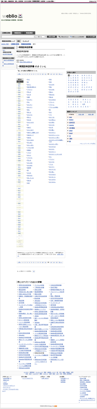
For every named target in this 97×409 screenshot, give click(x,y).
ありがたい (52, 132)
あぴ (19, 226)
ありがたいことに (54, 135)
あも (19, 156)
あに (19, 128)
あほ (19, 145)
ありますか (52, 179)
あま (19, 147)
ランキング (26, 41)
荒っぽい (29, 142)
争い (28, 102)
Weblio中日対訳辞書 (25, 357)
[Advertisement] (70, 17)
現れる (51, 97)
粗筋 (28, 97)
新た (28, 110)
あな (19, 126)
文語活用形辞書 (23, 287)
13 (51, 74)
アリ (50, 115)
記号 (83, 104)
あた (19, 115)
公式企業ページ (65, 378)
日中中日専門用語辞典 (41, 346)
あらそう (29, 107)
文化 (27, 373)
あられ (29, 173)
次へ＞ (60, 74)
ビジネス (26, 372)
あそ (19, 113)
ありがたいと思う (54, 137)
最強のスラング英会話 (41, 335)
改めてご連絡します (33, 132)
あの (19, 135)
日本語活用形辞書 (56, 285)
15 (56, 74)
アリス (51, 164)
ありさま (51, 162)
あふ (19, 141)
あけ (19, 100)
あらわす (51, 84)
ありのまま (52, 174)
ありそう (51, 167)
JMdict (37, 316)
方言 (61, 373)
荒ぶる (29, 160)
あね (19, 132)
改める (29, 137)
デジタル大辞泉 (39, 285)
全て (4, 50)
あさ (19, 105)
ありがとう (52, 151)
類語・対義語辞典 (9, 1)
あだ (19, 203)
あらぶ (29, 155)
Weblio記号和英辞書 (25, 337)
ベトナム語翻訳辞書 (25, 366)
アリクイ (51, 159)
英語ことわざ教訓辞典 (57, 320)
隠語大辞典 (38, 294)
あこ (19, 103)
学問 (72, 372)
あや (19, 158)
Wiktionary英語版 (40, 342)
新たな (29, 112)
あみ (19, 150)
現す (50, 82)
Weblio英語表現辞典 (57, 333)
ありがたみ (52, 146)
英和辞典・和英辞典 (85, 382)
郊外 (70, 138)
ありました (52, 177)
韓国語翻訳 (29, 33)
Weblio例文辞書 (24, 353)
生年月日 (72, 122)
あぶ (19, 218)
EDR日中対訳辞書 (24, 355)
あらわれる (52, 99)
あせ (19, 111)
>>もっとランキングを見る (87, 143)
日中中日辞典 (27, 1)
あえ (19, 90)
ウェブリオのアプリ (27, 378)
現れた (51, 92)
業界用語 (32, 372)
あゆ (19, 160)
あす (19, 109)
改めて (29, 127)
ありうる (51, 117)
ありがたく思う (53, 144)
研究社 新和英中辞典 (41, 311)
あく (19, 98)
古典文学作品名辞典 (41, 296)
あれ (19, 171)
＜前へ (19, 74)
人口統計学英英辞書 (25, 350)
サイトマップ (6, 387)
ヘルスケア (36, 373)
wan (70, 117)
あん (19, 179)
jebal (70, 130)
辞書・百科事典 (67, 373)
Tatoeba (37, 322)
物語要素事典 (39, 292)
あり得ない (52, 120)
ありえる (51, 125)
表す (28, 183)
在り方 (51, 127)
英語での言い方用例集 (57, 313)
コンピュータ (39, 372)
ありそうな (52, 169)
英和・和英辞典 (19, 1)
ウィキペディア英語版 (57, 346)
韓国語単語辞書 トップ (8, 41)
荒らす (29, 92)
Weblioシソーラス (40, 309)
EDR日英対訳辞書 (24, 333)
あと (19, 124)
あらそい (29, 104)
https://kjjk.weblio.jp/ (26, 62)
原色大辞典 (38, 289)
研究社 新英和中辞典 (25, 318)
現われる (51, 94)
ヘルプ (5, 382)
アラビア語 (30, 147)
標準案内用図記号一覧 (57, 289)
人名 (57, 373)
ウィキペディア (55, 303)
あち (19, 117)
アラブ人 (29, 158)
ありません (52, 182)
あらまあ (29, 163)
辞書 (2, 1)
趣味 (41, 373)
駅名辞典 (37, 298)
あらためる (30, 140)
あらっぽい (30, 145)
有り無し (51, 172)
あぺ (19, 231)
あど (19, 211)
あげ (19, 188)
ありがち (51, 149)
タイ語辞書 (54, 357)
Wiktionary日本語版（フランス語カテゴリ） (41, 362)
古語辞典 (43, 1)
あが (19, 182)
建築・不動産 (66, 372)
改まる (29, 120)
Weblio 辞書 (5, 44)
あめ (19, 154)
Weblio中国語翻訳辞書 (57, 348)
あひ (19, 139)
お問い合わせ (45, 378)
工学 (60, 372)
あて (19, 122)
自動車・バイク (51, 372)
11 (45, 74)
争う (28, 79)
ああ (19, 83)
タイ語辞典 (83, 392)
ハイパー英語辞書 (24, 322)
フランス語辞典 (84, 389)
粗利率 (29, 168)
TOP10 (71, 114)
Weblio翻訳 (83, 383)
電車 (45, 372)
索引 (18, 41)
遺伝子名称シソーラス (41, 329)
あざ (19, 192)
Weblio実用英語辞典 (41, 314)
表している (30, 178)
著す (50, 79)
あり (19, 167)
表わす (29, 180)
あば (19, 214)
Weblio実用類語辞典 (41, 307)
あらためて (30, 130)
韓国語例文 (17, 33)
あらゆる (29, 165)
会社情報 (63, 380)
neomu (71, 125)
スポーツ (45, 373)
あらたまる (30, 122)
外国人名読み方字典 (25, 294)
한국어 (71, 120)
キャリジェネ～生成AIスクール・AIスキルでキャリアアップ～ (87, 400)
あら (19, 164)
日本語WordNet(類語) (57, 307)
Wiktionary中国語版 (57, 353)
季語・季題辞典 (55, 296)
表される (29, 175)
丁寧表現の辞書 (39, 287)
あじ (19, 194)
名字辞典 (21, 303)
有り (50, 112)
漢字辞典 (53, 305)
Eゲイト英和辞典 (24, 320)
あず (19, 197)
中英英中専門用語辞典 (57, 350)
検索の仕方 (6, 380)
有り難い (51, 130)
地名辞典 (21, 300)
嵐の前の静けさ (31, 87)
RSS (56, 406)
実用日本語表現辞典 (25, 285)
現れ (50, 87)
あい (19, 85)
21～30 (90, 114)
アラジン (29, 89)
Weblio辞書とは (7, 378)
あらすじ (29, 99)
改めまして (30, 135)
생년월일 (72, 128)
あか (19, 94)
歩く (50, 157)
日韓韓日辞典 (35, 1)
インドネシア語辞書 (25, 363)
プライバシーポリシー (9, 385)
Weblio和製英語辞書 (41, 331)
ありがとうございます (55, 154)
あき (19, 96)
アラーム (51, 104)
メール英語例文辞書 (41, 333)
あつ (19, 120)
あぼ (19, 222)
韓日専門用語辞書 (56, 355)
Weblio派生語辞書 (56, 331)
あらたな (29, 115)
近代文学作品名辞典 (57, 298)
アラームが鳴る (53, 107)
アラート (51, 102)
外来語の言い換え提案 (25, 292)
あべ (19, 220)
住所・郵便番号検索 (57, 300)
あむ (19, 152)
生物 (50, 373)
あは (19, 137)
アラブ (29, 152)
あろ (19, 173)
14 (54, 74)
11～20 (81, 114)
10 (42, 74)
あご (19, 190)
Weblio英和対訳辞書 (57, 344)
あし (19, 107)
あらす (29, 94)
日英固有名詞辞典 (56, 329)
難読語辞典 (22, 289)
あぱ (19, 224)
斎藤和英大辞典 (23, 348)
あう (19, 88)
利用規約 (5, 383)
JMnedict (21, 335)
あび (19, 216)
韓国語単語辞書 (26, 44)
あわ (19, 175)
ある (19, 169)
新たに (29, 117)
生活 (30, 373)
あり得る (51, 122)
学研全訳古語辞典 (24, 368)
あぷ (19, 229)
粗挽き (29, 150)
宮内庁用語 (54, 287)
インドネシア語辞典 (85, 391)
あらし (29, 84)
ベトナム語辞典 (84, 394)
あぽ (19, 233)
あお (19, 92)
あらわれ (51, 89)
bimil (71, 133)
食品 (54, 373)
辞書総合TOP (92, 1)
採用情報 (63, 382)
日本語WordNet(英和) (57, 326)
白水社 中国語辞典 (40, 344)
